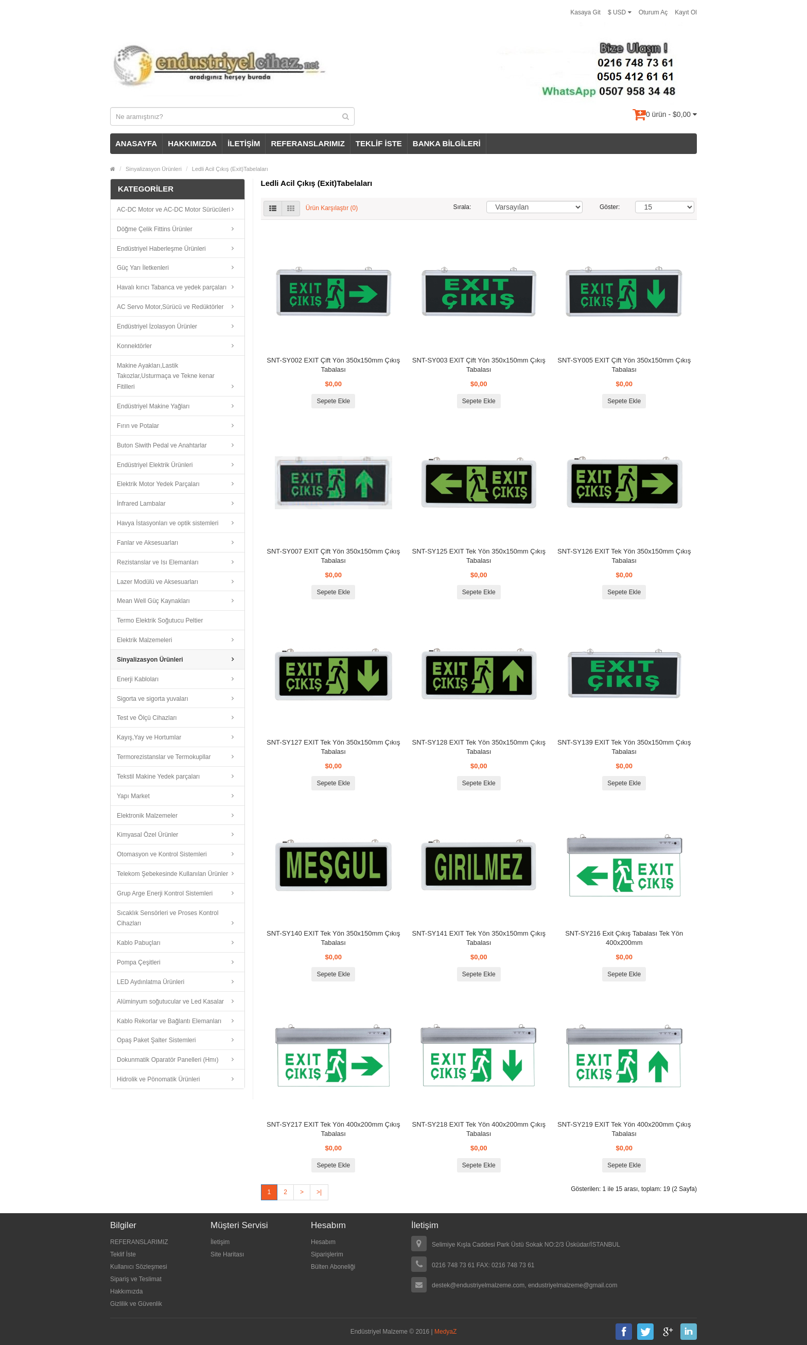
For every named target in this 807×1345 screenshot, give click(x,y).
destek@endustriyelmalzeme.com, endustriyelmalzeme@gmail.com (525, 1285)
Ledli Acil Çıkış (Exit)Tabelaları (230, 169)
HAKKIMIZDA (192, 143)
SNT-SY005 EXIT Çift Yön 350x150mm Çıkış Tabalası (624, 364)
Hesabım (323, 1242)
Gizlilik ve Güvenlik (136, 1303)
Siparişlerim (327, 1254)
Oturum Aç (653, 12)
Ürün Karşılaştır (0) (332, 208)
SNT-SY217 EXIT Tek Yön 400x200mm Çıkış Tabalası (333, 1128)
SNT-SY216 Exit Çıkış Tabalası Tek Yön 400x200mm (624, 937)
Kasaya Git (585, 12)
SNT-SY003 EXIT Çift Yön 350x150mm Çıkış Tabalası (479, 364)
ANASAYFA (136, 143)
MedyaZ (445, 1331)
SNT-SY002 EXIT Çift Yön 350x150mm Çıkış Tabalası (333, 364)
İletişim (220, 1242)
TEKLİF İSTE (379, 143)
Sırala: (462, 207)
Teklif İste (123, 1254)
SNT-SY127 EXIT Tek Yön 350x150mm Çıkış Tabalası (333, 746)
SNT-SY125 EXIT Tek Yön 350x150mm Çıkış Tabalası (479, 555)
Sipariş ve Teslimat (136, 1279)
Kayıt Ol (686, 12)
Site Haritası (227, 1254)
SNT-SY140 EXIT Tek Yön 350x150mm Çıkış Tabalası (333, 937)
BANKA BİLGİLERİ (447, 143)
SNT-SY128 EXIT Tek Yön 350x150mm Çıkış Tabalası (479, 746)
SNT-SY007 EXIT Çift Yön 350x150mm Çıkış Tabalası (333, 555)
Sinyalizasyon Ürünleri (154, 169)
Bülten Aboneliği (333, 1266)
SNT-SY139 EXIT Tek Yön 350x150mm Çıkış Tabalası (624, 746)
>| (319, 1192)
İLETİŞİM (243, 143)
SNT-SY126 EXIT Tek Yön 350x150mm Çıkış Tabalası (624, 555)
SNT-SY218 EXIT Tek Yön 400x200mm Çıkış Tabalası (479, 1128)
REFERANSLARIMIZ (307, 143)
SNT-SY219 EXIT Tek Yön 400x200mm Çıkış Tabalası (624, 1128)
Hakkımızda (126, 1291)
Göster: (610, 207)
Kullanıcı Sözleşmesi (138, 1266)
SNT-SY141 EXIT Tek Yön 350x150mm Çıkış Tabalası (479, 937)
